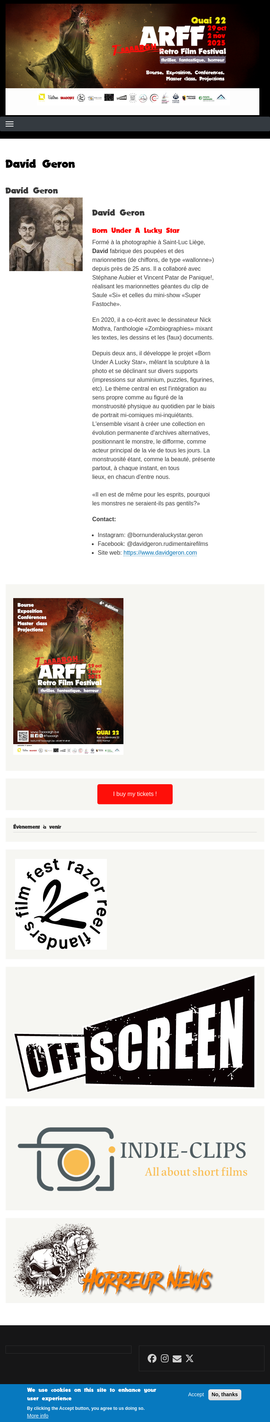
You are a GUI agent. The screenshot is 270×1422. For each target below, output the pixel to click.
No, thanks (225, 1395)
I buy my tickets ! (135, 794)
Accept (196, 1395)
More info (37, 1417)
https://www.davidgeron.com (160, 553)
